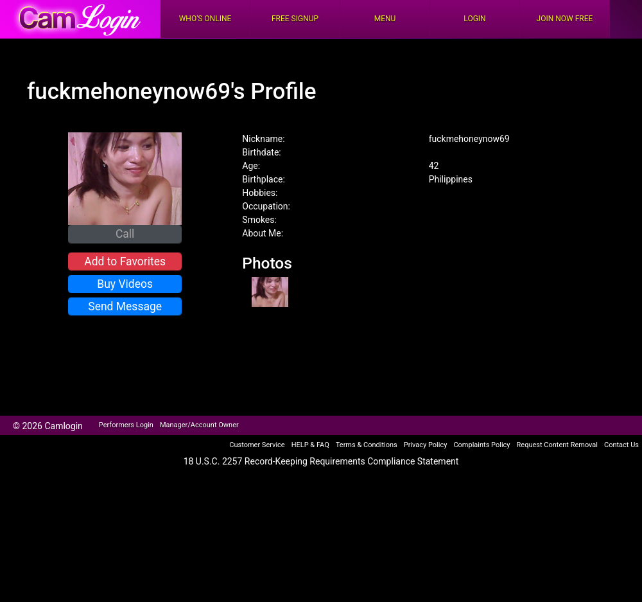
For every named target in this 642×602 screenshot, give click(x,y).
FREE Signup (295, 18)
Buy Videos (125, 284)
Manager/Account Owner (199, 425)
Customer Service (256, 445)
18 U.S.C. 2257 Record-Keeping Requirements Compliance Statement (321, 461)
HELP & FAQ (310, 445)
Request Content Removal (557, 445)
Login (474, 18)
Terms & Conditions (366, 445)
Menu (385, 18)
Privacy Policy (425, 445)
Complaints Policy (481, 445)
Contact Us (621, 445)
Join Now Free (565, 18)
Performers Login (126, 425)
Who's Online (205, 18)
